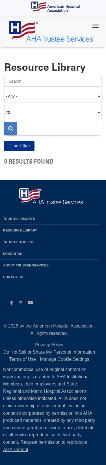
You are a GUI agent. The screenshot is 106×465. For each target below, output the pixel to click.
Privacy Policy (49, 344)
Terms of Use (22, 359)
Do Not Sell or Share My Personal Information (49, 352)
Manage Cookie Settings (64, 359)
